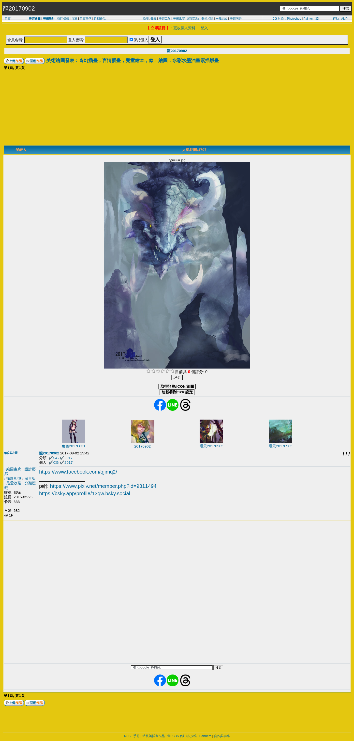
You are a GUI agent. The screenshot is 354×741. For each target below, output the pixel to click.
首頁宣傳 (85, 18)
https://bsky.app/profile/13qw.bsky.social (84, 493)
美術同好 (236, 18)
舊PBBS (173, 736)
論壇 (146, 18)
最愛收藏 (13, 483)
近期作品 (100, 18)
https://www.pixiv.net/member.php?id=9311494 (103, 486)
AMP (344, 18)
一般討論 (221, 18)
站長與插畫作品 (153, 736)
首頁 (8, 18)
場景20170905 (211, 446)
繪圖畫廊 (13, 469)
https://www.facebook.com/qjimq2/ (78, 472)
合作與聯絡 (222, 736)
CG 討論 (278, 18)
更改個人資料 (184, 28)
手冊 (136, 736)
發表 (153, 18)
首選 (74, 18)
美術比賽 (179, 18)
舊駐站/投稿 (188, 736)
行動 (336, 18)
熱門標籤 (63, 18)
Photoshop (294, 18)
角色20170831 (74, 446)
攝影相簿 (13, 478)
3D (317, 18)
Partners (205, 736)
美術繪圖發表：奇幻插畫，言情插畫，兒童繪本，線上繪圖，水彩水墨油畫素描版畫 (132, 60)
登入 (204, 28)
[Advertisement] (177, 108)
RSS (127, 736)
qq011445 (11, 452)
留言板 (30, 478)
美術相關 (207, 18)
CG (56, 458)
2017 (68, 458)
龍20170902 (177, 51)
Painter (308, 18)
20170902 (142, 446)
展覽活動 (193, 18)
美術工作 (165, 18)
